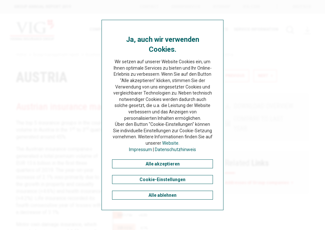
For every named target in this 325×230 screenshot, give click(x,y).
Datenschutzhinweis (175, 149)
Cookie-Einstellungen (162, 179)
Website (170, 143)
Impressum (140, 149)
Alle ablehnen (162, 195)
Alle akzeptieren (163, 163)
